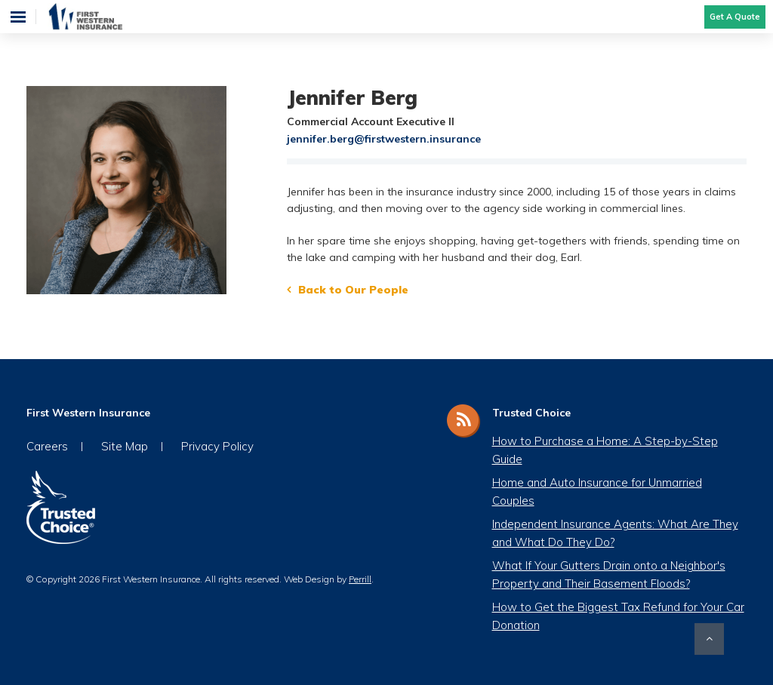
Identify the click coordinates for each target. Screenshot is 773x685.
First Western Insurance (100, 16)
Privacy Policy (217, 446)
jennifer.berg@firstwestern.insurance (384, 139)
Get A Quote (735, 16)
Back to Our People (353, 289)
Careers (47, 446)
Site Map (124, 446)
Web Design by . (329, 579)
